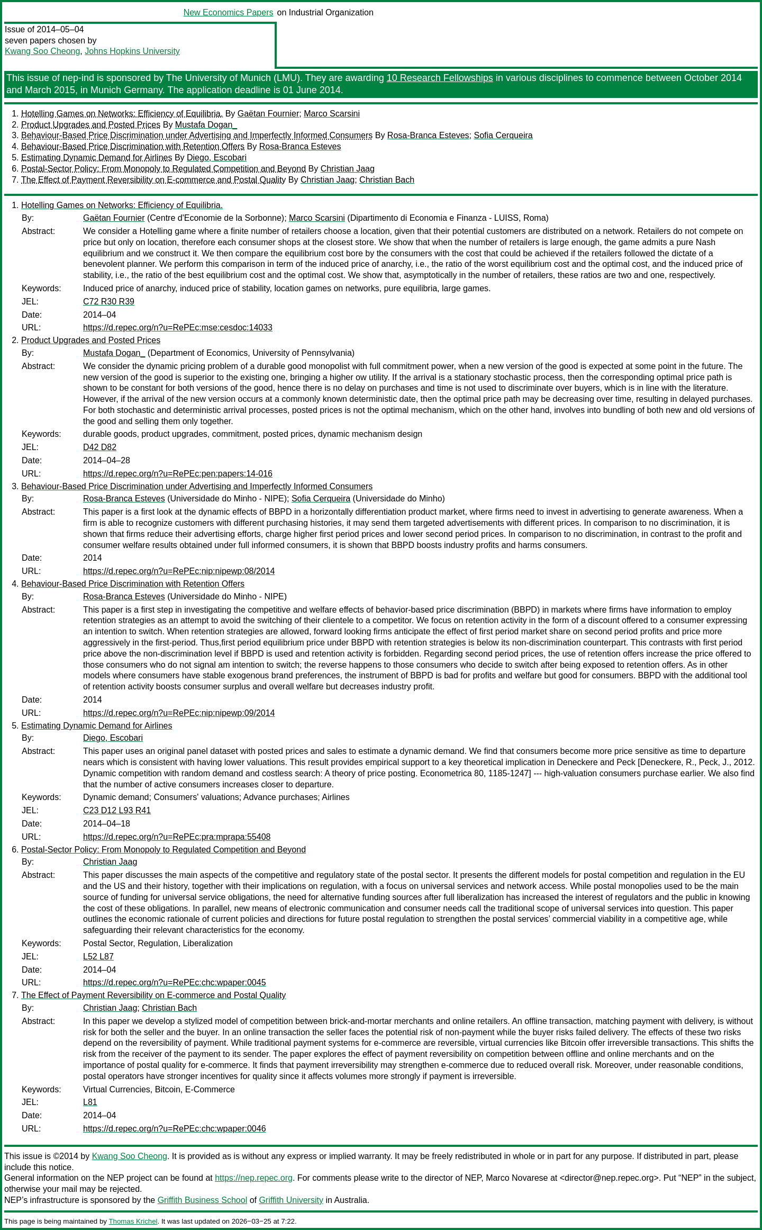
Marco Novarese (517, 1177)
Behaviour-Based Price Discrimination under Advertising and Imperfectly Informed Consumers (197, 135)
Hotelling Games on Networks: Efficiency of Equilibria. (122, 113)
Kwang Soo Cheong (42, 51)
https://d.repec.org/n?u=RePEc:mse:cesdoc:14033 (178, 327)
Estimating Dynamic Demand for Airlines (96, 157)
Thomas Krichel (132, 1221)
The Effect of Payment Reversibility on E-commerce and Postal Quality (153, 179)
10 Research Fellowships (440, 78)
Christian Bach (386, 179)
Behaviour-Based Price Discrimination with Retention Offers (132, 146)
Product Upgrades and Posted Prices (90, 124)
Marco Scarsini (332, 113)
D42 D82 (99, 447)
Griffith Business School (203, 1200)
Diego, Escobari (217, 157)
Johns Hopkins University (132, 51)
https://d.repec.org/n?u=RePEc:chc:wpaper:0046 (174, 1128)
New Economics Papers (229, 12)
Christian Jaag (348, 168)
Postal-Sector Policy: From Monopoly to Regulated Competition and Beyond (163, 168)
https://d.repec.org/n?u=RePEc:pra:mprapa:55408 (176, 836)
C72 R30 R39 (108, 301)
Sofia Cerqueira (503, 135)
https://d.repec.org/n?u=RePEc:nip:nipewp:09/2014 (179, 712)
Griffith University (291, 1200)
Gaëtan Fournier (269, 113)
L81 (90, 1102)
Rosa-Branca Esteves (428, 135)
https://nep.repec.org (254, 1177)
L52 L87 (98, 956)
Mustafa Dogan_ (206, 124)
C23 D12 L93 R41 (117, 810)
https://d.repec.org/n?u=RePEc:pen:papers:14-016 (178, 473)
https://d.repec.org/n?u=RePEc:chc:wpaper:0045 (174, 982)
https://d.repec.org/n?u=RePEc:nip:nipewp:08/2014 (179, 571)
